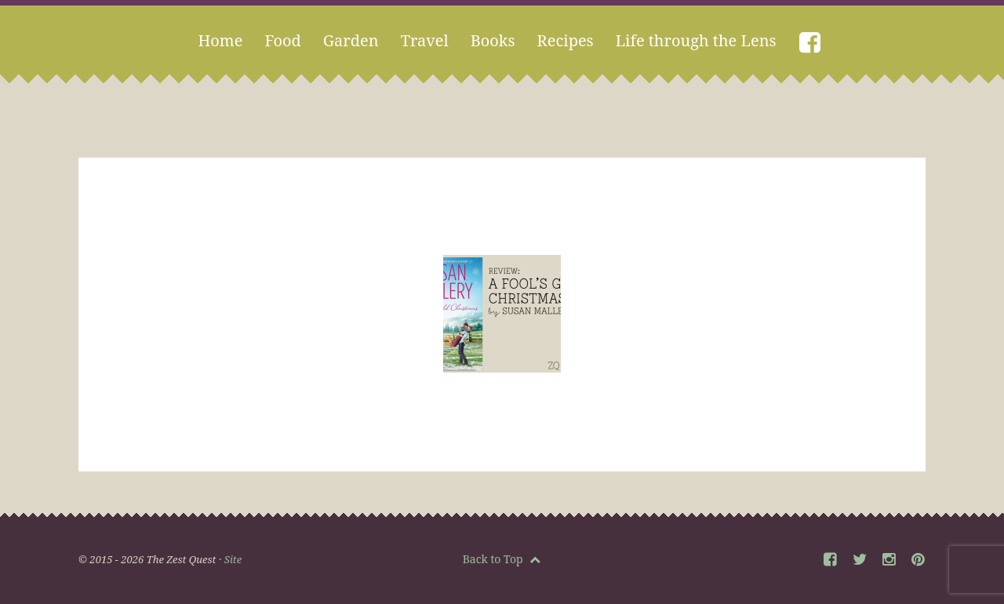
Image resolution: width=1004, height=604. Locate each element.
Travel (425, 40)
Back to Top (502, 558)
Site (233, 559)
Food (282, 40)
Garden (351, 40)
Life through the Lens (696, 40)
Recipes (565, 40)
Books (493, 40)
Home (220, 40)
